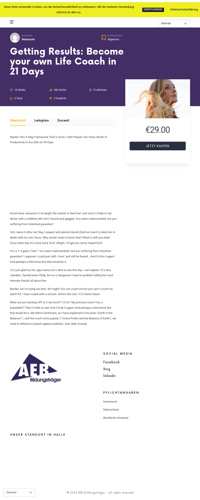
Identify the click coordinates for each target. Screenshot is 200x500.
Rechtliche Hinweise (116, 417)
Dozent (27, 35)
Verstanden (153, 9)
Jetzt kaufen (157, 146)
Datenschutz (111, 409)
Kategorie (115, 35)
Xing (106, 369)
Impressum (110, 401)
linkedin (109, 376)
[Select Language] (174, 23)
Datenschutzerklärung (184, 9)
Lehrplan (41, 120)
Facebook (111, 362)
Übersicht (18, 120)
